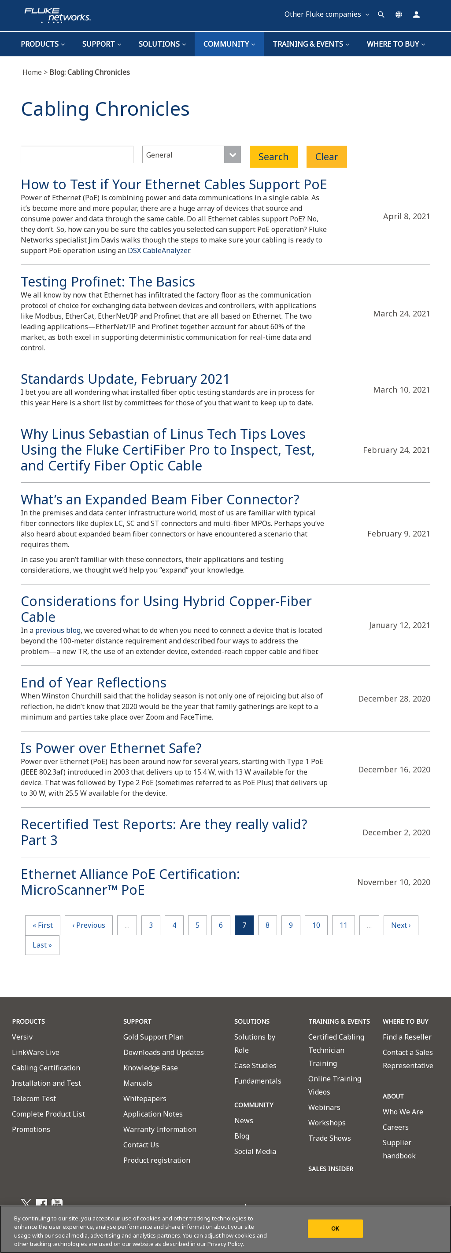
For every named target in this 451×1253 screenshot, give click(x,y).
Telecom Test (34, 1098)
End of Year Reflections (93, 682)
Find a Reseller (407, 1037)
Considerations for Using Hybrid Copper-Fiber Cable (166, 609)
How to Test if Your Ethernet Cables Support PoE (174, 184)
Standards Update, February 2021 (125, 379)
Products (43, 44)
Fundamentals (257, 1081)
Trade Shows (329, 1138)
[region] (225, 1229)
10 (316, 925)
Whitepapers (144, 1098)
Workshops (327, 1123)
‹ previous (88, 925)
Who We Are (403, 1112)
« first (43, 925)
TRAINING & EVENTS (311, 44)
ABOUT (393, 1096)
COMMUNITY (253, 1105)
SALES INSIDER (330, 1169)
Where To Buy (396, 44)
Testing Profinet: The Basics (108, 281)
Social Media (255, 1151)
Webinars (324, 1107)
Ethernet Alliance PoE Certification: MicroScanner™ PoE (130, 882)
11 (343, 925)
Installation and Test (46, 1083)
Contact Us (141, 1145)
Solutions (162, 44)
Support (101, 44)
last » (42, 945)
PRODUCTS (28, 1021)
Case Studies (255, 1065)
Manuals (137, 1083)
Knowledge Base (150, 1068)
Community (229, 44)
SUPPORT (137, 1021)
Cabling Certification (46, 1068)
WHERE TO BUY (405, 1021)
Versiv (22, 1037)
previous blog (58, 630)
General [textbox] (159, 155)
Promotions (31, 1129)
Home (35, 72)
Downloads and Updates (163, 1052)
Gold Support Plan (153, 1037)
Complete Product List (48, 1114)
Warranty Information (159, 1129)
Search (274, 157)
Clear (326, 157)
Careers (396, 1127)
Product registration (156, 1160)
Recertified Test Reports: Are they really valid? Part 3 (164, 832)
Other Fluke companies (327, 14)
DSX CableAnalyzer (158, 250)
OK (335, 1228)
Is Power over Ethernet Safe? (111, 748)
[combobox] (191, 154)
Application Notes (153, 1114)
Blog (241, 1136)
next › (401, 925)
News (243, 1120)
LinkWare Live (35, 1052)
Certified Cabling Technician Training (336, 1050)
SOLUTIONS (252, 1021)
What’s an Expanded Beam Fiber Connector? (160, 499)
